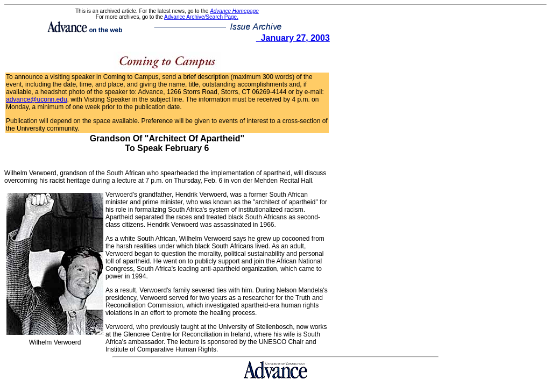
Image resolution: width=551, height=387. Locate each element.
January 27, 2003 (293, 37)
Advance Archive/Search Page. (201, 17)
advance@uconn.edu (36, 99)
